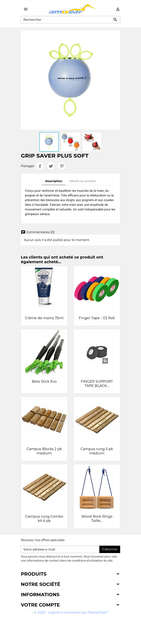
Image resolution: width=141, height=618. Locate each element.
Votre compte (40, 605)
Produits (34, 574)
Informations (40, 594)
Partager (40, 166)
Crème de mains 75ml (44, 318)
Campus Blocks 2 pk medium (44, 451)
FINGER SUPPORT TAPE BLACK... (97, 383)
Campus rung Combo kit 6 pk (44, 518)
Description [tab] (53, 181)
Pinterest (62, 166)
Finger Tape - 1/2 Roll (97, 318)
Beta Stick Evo (44, 381)
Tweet (51, 166)
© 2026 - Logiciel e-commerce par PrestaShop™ (71, 612)
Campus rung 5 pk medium (97, 451)
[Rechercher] (70, 19)
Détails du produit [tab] (82, 181)
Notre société (40, 584)
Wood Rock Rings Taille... (96, 518)
